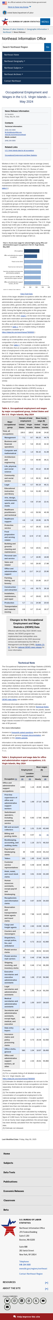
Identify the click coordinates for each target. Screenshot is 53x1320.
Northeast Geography (13, 61)
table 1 (15, 327)
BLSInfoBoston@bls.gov (13, 132)
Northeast (7, 32)
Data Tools (9, 1172)
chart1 (23, 316)
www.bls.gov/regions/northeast (15, 134)
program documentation (31, 735)
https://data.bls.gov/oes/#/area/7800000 (18, 332)
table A (5, 188)
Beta (6, 1209)
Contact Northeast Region (31, 1273)
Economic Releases (14, 1191)
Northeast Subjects (13, 67)
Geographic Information (37, 29)
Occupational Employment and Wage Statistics (21, 155)
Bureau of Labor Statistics (14, 29)
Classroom (9, 1200)
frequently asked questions (22, 732)
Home (7, 1153)
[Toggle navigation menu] (45, 21)
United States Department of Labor (17, 12)
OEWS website (21, 738)
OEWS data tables (9, 699)
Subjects (8, 1162)
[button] (46, 1282)
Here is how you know (18, 6)
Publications (10, 1181)
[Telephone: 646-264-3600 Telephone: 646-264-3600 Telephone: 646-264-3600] (35, 1263)
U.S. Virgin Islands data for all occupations (19, 150)
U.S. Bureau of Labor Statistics (24, 21)
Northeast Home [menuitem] (11, 54)
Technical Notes (42, 707)
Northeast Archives (12, 74)
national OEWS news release (30, 647)
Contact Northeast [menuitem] (12, 81)
